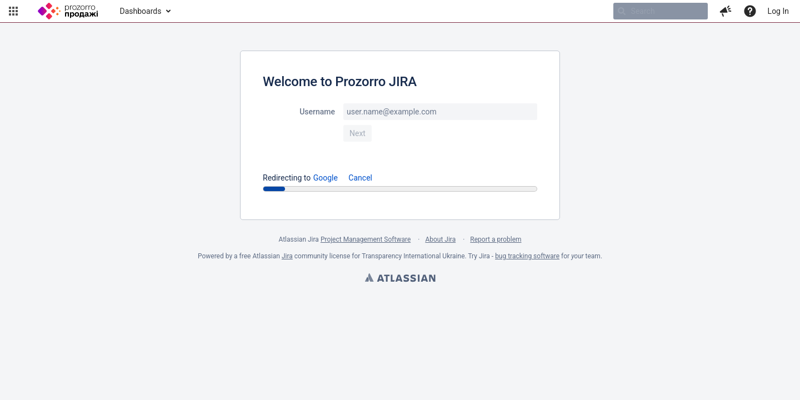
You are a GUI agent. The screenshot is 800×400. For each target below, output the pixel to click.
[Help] (750, 11)
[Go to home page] (67, 11)
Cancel (360, 177)
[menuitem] (144, 11)
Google (325, 177)
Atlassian (400, 278)
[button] (13, 11)
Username (317, 111)
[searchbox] (660, 11)
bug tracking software (527, 256)
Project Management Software (366, 239)
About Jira (440, 239)
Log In (778, 11)
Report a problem (495, 239)
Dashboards (141, 11)
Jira (287, 256)
